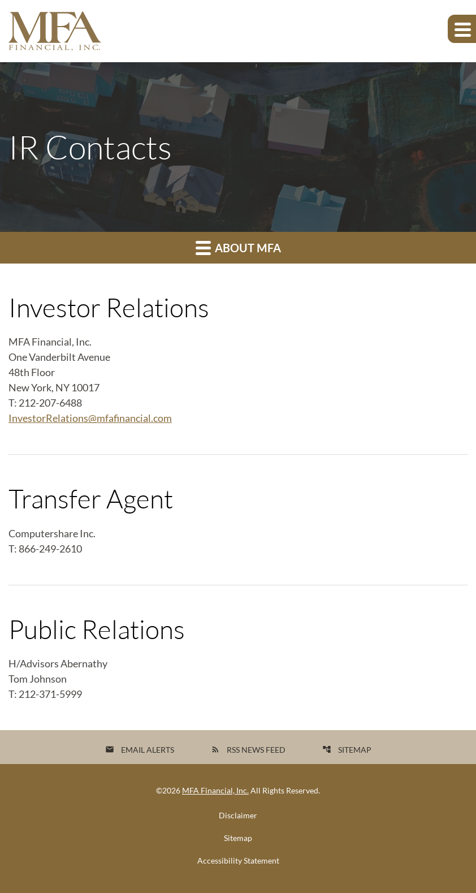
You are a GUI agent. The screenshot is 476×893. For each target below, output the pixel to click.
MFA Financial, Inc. (215, 790)
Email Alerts (139, 749)
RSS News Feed (248, 749)
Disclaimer (238, 815)
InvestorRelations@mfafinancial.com (90, 418)
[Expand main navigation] (462, 29)
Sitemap (346, 749)
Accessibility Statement (238, 861)
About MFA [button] (238, 247)
